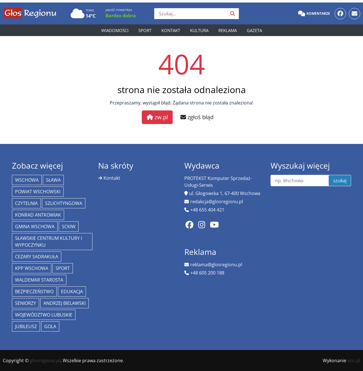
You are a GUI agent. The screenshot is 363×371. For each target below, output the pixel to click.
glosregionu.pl (45, 360)
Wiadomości (114, 30)
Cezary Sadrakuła (36, 256)
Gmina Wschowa (34, 226)
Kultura (199, 30)
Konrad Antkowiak (38, 215)
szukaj (340, 180)
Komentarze (314, 13)
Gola (50, 326)
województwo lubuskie (43, 315)
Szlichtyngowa (63, 203)
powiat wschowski (37, 191)
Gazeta (254, 30)
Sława (53, 180)
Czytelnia (26, 203)
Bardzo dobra (120, 15)
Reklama (227, 30)
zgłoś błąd (197, 117)
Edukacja (72, 291)
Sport (144, 30)
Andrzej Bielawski (64, 303)
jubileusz (26, 326)
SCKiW (68, 226)
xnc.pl (353, 360)
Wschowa (27, 180)
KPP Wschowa (31, 268)
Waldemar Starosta (39, 280)
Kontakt (170, 30)
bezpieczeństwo (34, 291)
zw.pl (157, 117)
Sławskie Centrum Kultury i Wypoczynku (48, 241)
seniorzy (25, 303)
